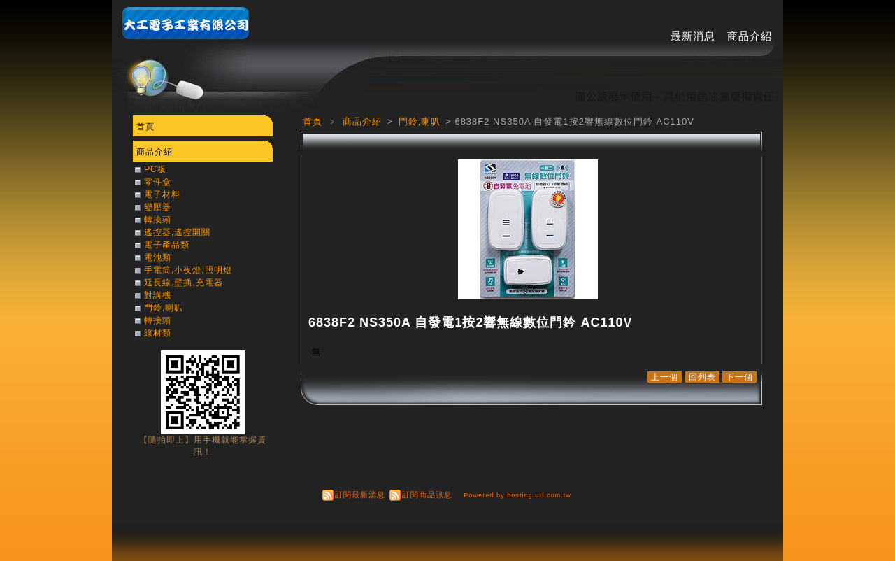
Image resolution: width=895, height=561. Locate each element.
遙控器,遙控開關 (177, 232)
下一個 (739, 377)
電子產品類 (166, 245)
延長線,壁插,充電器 (183, 282)
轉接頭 (157, 320)
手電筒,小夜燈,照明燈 (188, 270)
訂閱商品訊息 (427, 494)
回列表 (702, 377)
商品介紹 (749, 36)
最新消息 (693, 36)
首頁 (312, 121)
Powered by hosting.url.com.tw (517, 495)
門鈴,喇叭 (421, 121)
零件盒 (157, 182)
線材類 (157, 333)
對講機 (157, 295)
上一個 (664, 377)
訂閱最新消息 (360, 494)
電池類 (157, 257)
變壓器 (157, 207)
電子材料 (162, 194)
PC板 (155, 169)
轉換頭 (157, 220)
